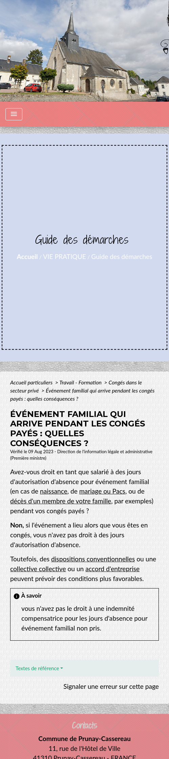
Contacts (84, 726)
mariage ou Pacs (102, 491)
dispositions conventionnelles (93, 559)
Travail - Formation (81, 382)
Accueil (27, 256)
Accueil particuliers (32, 382)
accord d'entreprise (112, 569)
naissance (53, 491)
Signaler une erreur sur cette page (111, 686)
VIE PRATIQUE (64, 256)
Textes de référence (37, 668)
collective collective (38, 569)
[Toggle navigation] (13, 114)
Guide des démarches (121, 256)
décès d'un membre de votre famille (60, 501)
